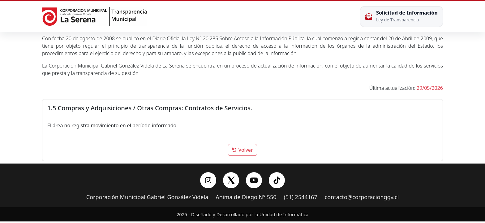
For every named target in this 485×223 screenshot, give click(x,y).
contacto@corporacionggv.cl (362, 197)
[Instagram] (208, 180)
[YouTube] (254, 180)
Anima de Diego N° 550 (246, 197)
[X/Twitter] (231, 180)
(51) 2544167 (300, 197)
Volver (242, 149)
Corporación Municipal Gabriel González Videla (147, 197)
